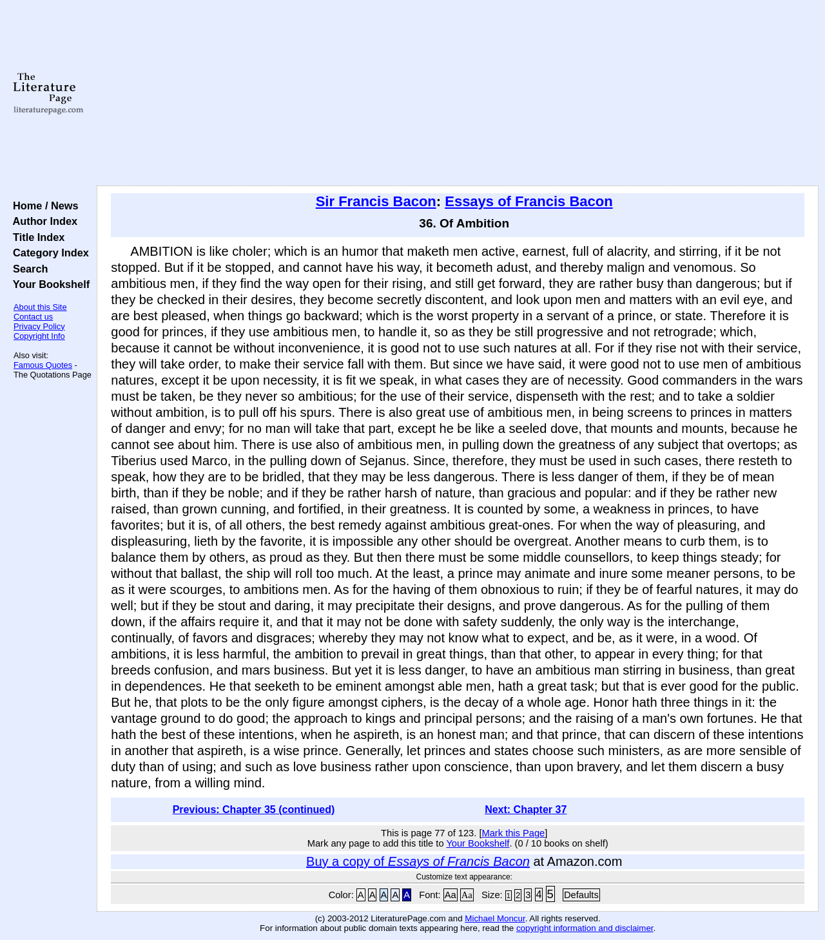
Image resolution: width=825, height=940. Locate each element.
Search (27, 268)
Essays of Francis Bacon (528, 201)
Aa (450, 895)
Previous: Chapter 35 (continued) (254, 809)
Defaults (581, 895)
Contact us (33, 316)
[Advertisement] (458, 93)
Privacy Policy (39, 326)
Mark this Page (513, 833)
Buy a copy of (418, 861)
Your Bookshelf (48, 284)
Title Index (35, 237)
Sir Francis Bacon (376, 201)
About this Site (40, 307)
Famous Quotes (43, 365)
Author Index (42, 221)
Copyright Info (39, 336)
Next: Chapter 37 (526, 809)
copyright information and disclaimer (585, 928)
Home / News (43, 205)
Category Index (48, 252)
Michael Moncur (495, 918)
